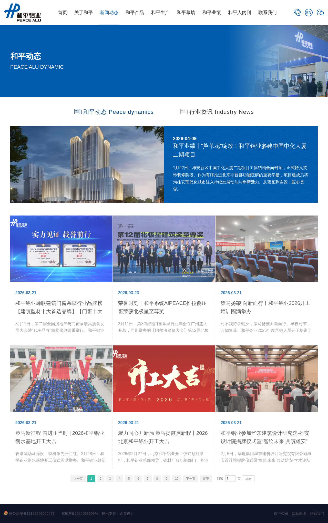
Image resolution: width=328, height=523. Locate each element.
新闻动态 (109, 12)
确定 (248, 479)
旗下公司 (281, 513)
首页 (62, 12)
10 (176, 478)
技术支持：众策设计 (118, 513)
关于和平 (83, 12)
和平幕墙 (186, 12)
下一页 (190, 478)
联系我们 (267, 12)
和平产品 (135, 12)
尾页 (206, 478)
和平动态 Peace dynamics (114, 111)
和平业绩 (211, 12)
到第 (220, 478)
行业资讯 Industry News (217, 111)
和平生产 (160, 12)
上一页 (78, 478)
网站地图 (299, 513)
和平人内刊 (239, 12)
